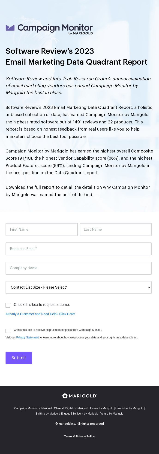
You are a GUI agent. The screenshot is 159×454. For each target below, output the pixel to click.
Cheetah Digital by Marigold (71, 408)
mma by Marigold (101, 408)
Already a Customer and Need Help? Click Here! (40, 314)
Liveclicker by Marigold (129, 408)
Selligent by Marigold (85, 413)
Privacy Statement (27, 337)
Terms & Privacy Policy (79, 436)
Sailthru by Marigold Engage (53, 413)
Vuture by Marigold (111, 413)
